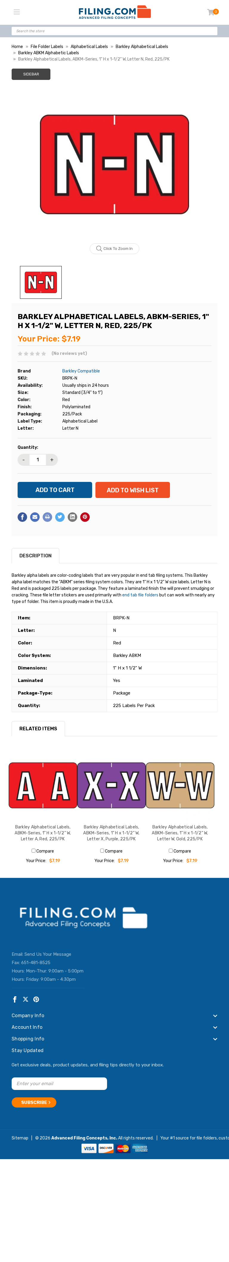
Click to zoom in (114, 249)
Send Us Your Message (47, 954)
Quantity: (28, 447)
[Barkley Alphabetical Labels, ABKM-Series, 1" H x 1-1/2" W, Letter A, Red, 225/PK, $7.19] (43, 785)
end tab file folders (140, 595)
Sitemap (20, 1138)
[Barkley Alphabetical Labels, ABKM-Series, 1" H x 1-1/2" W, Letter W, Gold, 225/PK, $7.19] (180, 785)
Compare (43, 851)
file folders (206, 1138)
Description (35, 556)
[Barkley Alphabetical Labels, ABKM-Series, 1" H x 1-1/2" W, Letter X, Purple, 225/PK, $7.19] (111, 785)
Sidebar (31, 74)
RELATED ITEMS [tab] (38, 728)
